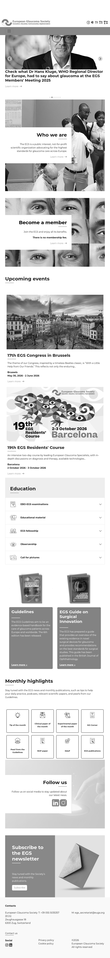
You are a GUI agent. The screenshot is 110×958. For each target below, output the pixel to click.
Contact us (11, 933)
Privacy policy (46, 940)
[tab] (50, 97)
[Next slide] (100, 58)
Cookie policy (46, 943)
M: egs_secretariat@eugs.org (88, 912)
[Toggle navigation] (9, 31)
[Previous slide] (9, 58)
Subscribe (19, 887)
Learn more (13, 86)
